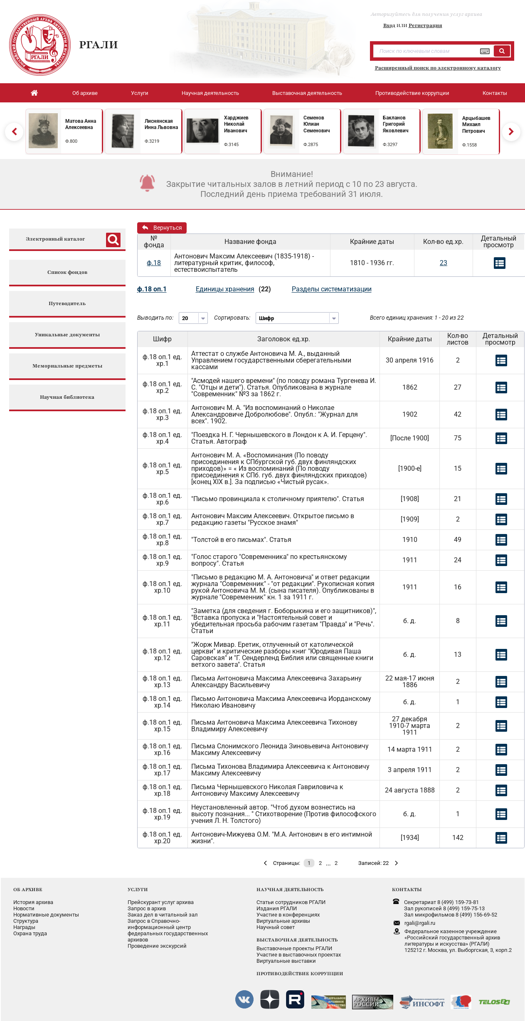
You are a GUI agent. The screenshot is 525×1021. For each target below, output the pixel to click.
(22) (265, 289)
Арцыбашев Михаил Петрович (476, 124)
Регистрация (425, 25)
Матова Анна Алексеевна (80, 124)
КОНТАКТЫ (407, 889)
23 (443, 263)
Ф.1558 (469, 145)
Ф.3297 (390, 144)
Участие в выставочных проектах (298, 954)
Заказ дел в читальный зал (163, 915)
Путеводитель (67, 304)
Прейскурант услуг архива (161, 902)
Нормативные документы (46, 915)
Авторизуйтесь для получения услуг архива (426, 14)
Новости (24, 908)
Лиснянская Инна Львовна (161, 124)
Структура (25, 921)
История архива (33, 902)
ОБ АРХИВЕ (27, 889)
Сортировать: (232, 317)
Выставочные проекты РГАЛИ (294, 948)
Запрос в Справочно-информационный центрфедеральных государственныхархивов (168, 930)
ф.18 (154, 263)
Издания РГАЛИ (276, 908)
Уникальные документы (67, 335)
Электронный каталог (55, 239)
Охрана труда (30, 933)
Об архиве (85, 93)
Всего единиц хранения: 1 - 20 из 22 (417, 317)
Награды (24, 927)
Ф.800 (71, 141)
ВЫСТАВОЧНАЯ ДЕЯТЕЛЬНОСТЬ (297, 940)
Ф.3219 (152, 141)
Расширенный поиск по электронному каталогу (438, 68)
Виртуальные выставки (286, 961)
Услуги (139, 93)
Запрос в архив (147, 908)
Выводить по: (155, 317)
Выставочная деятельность (307, 93)
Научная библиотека (67, 397)
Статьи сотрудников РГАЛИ (290, 902)
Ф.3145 (231, 144)
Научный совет (275, 927)
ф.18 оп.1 (152, 289)
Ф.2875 (310, 144)
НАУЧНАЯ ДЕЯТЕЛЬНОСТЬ (289, 889)
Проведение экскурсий (157, 946)
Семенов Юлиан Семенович (316, 124)
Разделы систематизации (332, 289)
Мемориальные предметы (67, 366)
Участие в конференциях (288, 915)
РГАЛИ (98, 44)
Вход (389, 25)
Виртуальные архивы (283, 921)
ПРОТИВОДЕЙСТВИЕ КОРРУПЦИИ (299, 973)
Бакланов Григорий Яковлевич (396, 124)
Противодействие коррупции (412, 93)
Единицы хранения (225, 289)
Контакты (495, 93)
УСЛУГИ (138, 889)
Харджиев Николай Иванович (236, 124)
